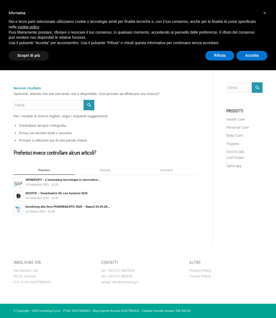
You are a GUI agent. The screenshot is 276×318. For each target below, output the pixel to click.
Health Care (235, 119)
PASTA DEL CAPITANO (235, 155)
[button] (264, 13)
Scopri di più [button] (28, 55)
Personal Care (237, 127)
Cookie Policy (200, 276)
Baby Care (234, 135)
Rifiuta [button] (220, 55)
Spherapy (234, 166)
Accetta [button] (252, 55)
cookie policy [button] (28, 27)
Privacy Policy (200, 270)
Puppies (232, 144)
